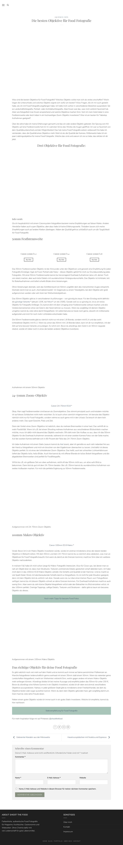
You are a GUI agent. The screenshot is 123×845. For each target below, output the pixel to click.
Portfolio (58, 841)
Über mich (67, 822)
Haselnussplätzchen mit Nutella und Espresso (89, 737)
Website (82, 778)
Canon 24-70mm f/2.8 (61, 406)
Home (45, 841)
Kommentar (20, 757)
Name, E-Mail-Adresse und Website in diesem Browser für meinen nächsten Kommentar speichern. (57, 789)
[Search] (8, 5)
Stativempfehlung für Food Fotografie (61, 710)
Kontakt (66, 827)
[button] (3, 5)
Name (18, 778)
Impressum (68, 831)
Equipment (59, 17)
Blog (50, 841)
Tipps (66, 17)
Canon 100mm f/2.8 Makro (61, 545)
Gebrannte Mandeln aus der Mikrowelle (31, 737)
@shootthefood (55, 718)
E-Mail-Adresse (53, 778)
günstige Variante (22, 301)
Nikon (49, 301)
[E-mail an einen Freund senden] (64, 727)
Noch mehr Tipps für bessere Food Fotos (61, 598)
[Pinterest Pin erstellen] (68, 727)
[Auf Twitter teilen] (59, 727)
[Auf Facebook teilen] (55, 727)
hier (61, 444)
